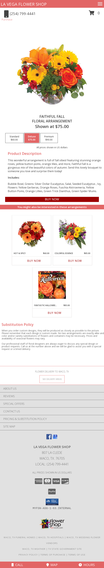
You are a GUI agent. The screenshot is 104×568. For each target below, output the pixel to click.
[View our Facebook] (49, 438)
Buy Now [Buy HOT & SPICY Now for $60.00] (34, 261)
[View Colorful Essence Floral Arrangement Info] (72, 233)
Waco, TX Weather (34, 548)
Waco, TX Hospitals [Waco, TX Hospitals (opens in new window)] (51, 537)
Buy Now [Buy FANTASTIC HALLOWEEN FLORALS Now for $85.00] (54, 313)
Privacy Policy (28, 554)
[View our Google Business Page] (55, 438)
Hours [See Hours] (87, 565)
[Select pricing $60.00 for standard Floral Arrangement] (14, 138)
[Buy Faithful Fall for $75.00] (52, 199)
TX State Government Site (65, 548)
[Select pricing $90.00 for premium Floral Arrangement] (49, 138)
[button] (94, 14)
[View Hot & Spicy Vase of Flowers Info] (31, 233)
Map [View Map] (52, 565)
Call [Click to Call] (17, 565)
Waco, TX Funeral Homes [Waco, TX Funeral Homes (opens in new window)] (20, 537)
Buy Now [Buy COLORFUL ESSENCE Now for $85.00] (75, 261)
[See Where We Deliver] (52, 379)
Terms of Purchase (52, 554)
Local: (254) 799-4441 (52, 464)
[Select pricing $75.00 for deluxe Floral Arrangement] (31, 138)
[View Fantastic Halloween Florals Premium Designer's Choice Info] (52, 284)
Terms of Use (76, 554)
